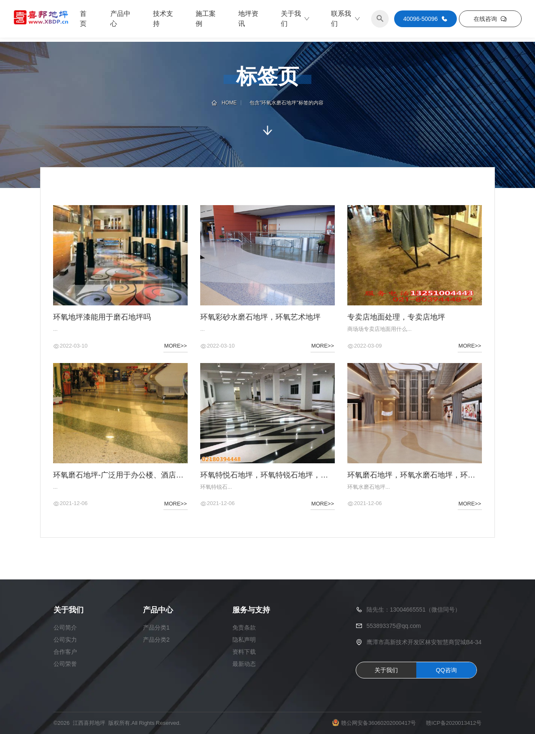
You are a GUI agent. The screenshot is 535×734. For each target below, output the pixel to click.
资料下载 (244, 651)
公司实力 (65, 639)
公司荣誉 (65, 663)
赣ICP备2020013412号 (454, 723)
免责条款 (244, 627)
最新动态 (244, 663)
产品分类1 (156, 627)
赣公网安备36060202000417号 (378, 723)
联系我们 (346, 18)
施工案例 (206, 18)
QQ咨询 (446, 670)
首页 (83, 18)
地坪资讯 (248, 18)
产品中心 (120, 18)
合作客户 (65, 651)
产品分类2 (156, 639)
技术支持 (163, 18)
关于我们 (296, 18)
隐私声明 (244, 639)
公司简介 (65, 627)
